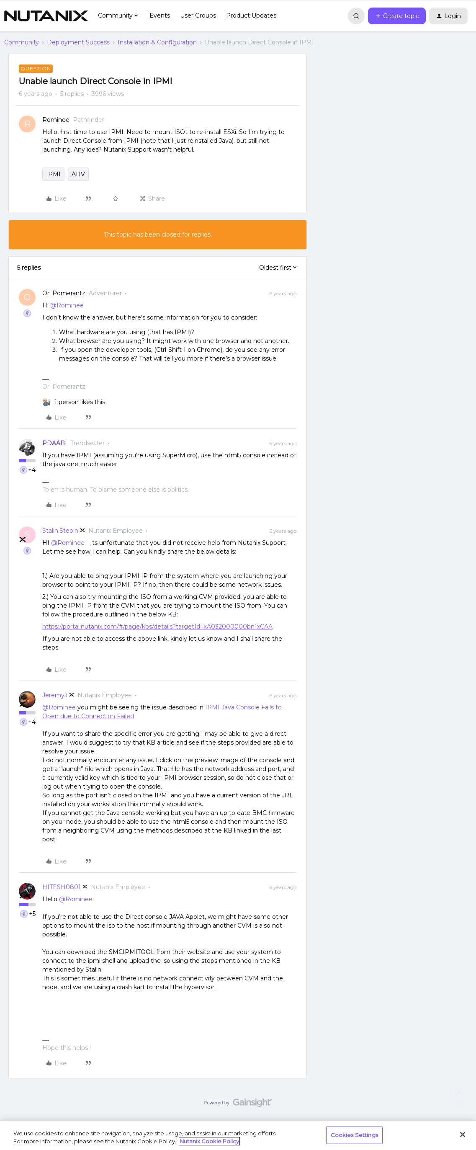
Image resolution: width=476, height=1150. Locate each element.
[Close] (462, 1134)
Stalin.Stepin (60, 530)
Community (21, 42)
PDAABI (54, 443)
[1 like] (79, 402)
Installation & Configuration (157, 42)
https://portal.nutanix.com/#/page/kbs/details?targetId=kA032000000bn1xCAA (157, 626)
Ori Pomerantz (63, 293)
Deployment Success (78, 42)
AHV (78, 174)
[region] (238, 1135)
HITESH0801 (61, 887)
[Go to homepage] (46, 16)
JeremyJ (54, 695)
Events (159, 15)
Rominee (55, 120)
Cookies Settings (354, 1135)
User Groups (198, 15)
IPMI (53, 174)
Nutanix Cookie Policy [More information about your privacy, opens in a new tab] (209, 1141)
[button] (397, 16)
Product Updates (251, 15)
